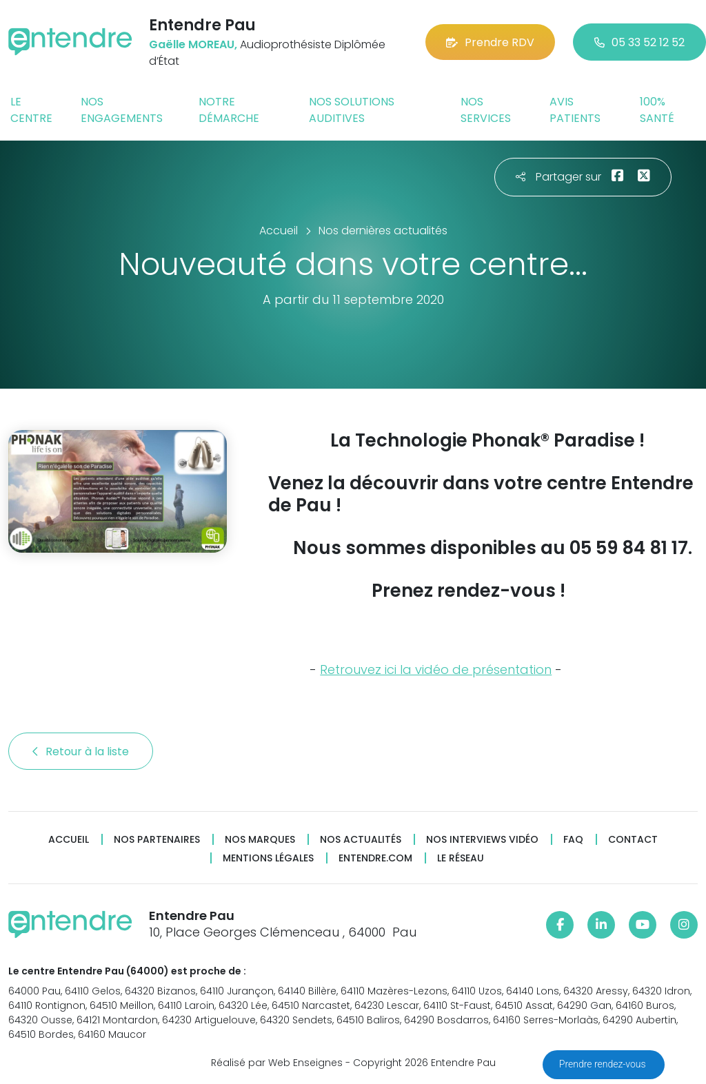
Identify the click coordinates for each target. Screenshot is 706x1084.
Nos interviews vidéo (482, 840)
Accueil (68, 840)
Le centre (31, 110)
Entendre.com (375, 858)
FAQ (573, 840)
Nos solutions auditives (351, 110)
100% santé (657, 110)
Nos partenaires (157, 840)
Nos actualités (360, 840)
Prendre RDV (490, 42)
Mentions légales (268, 858)
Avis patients (575, 110)
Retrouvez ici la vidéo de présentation (436, 669)
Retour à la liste (81, 751)
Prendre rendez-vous (603, 1064)
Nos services (486, 110)
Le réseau (460, 858)
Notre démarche (229, 110)
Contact (633, 840)
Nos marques (260, 840)
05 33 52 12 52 (639, 42)
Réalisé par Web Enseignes (277, 1063)
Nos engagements (122, 110)
